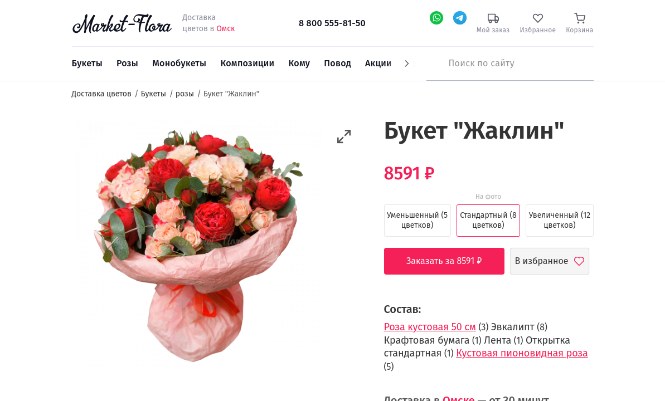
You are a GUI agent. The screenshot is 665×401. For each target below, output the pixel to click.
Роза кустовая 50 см (430, 327)
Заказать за (452, 261)
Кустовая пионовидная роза (522, 353)
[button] (344, 137)
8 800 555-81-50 (332, 23)
